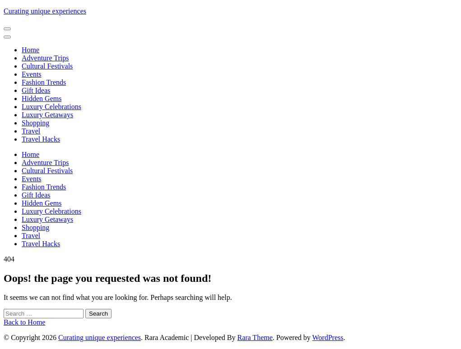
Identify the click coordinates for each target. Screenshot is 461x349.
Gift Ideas (36, 90)
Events (32, 74)
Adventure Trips (45, 58)
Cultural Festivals (47, 66)
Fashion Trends (44, 82)
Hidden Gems (41, 98)
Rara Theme (254, 337)
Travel (31, 131)
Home (30, 50)
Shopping (35, 123)
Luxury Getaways (47, 115)
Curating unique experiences (45, 11)
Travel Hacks (41, 139)
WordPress (328, 337)
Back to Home (24, 322)
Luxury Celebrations (51, 106)
